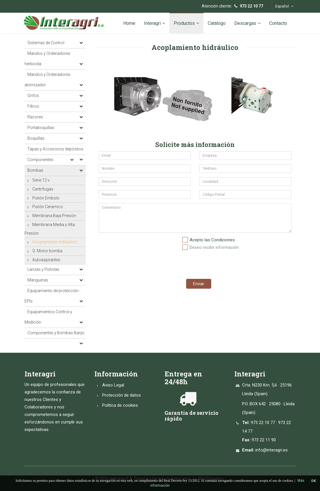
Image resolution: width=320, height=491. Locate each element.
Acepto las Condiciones (212, 239)
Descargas (247, 23)
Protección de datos (121, 395)
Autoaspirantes (46, 259)
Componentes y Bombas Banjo (56, 333)
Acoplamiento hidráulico (54, 242)
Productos (186, 23)
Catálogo (217, 23)
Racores (35, 117)
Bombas (35, 170)
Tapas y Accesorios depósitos (55, 149)
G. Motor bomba (47, 251)
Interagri (154, 23)
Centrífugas (42, 189)
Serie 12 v (41, 180)
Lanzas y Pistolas (43, 269)
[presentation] (226, 263)
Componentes (40, 159)
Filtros (33, 106)
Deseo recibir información (214, 247)
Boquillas (35, 138)
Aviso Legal (113, 385)
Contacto (278, 23)
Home (129, 23)
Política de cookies (120, 405)
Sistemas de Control (45, 42)
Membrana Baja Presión (54, 215)
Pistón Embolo (45, 198)
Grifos (33, 95)
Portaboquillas (40, 127)
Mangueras (37, 280)
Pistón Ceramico (47, 206)
